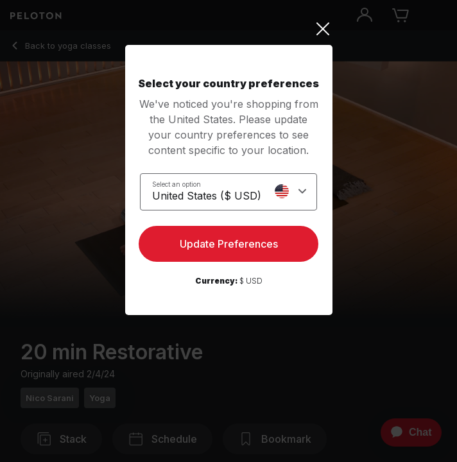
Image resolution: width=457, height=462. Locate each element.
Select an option (176, 184)
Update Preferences (229, 243)
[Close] (228, 29)
